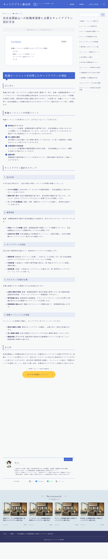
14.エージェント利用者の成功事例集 (90, 89)
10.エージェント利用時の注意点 (90, 67)
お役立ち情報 (93, 4)
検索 (102, 14)
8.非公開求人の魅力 (86, 57)
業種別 (81, 4)
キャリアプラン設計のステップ (23, 57)
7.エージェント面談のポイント (89, 52)
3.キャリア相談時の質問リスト (89, 31)
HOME (5, 534)
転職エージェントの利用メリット (24, 54)
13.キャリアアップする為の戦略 (90, 83)
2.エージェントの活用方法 (88, 26)
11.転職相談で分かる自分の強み (89, 73)
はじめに (16, 51)
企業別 (16, 13)
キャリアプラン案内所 (16, 4)
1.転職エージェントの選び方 (88, 21)
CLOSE (64, 41)
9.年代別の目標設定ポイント (88, 62)
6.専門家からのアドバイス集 (89, 47)
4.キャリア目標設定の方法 (88, 36)
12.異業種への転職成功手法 (88, 78)
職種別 (72, 4)
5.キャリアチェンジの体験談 (88, 42)
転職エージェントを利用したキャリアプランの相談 (29, 48)
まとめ (15, 59)
